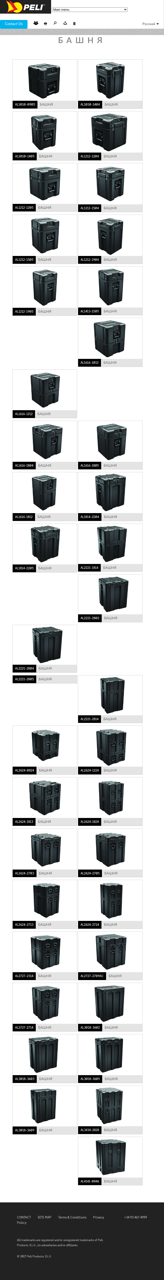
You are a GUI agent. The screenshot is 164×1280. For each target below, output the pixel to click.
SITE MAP (44, 1217)
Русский (148, 24)
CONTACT (24, 1217)
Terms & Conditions (72, 1217)
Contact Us (14, 23)
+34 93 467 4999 (135, 1217)
